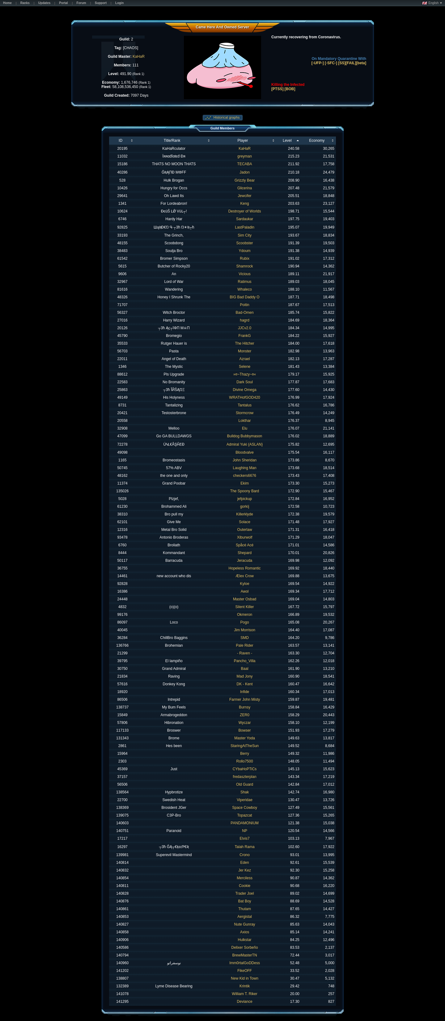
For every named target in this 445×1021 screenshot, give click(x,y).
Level (287, 140)
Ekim (244, 483)
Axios (244, 932)
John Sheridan (244, 460)
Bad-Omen (245, 312)
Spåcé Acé (244, 545)
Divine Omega (244, 390)
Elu (244, 428)
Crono (244, 855)
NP (244, 831)
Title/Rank (172, 140)
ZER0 (244, 715)
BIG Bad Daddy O (245, 297)
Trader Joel (244, 893)
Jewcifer (245, 196)
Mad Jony (245, 676)
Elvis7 (245, 838)
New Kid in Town (244, 978)
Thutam (244, 909)
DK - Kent (245, 684)
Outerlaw (244, 529)
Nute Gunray (244, 924)
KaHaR (139, 56)
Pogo (244, 622)
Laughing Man (244, 468)
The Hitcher (244, 343)
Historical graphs (226, 117)
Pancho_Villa (245, 661)
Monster (244, 351)
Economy (316, 140)
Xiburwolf (244, 537)
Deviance (244, 1001)
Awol (245, 591)
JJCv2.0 (244, 328)
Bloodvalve (244, 452)
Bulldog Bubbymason (244, 436)
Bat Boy (244, 901)
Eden (244, 862)
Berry (244, 753)
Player (243, 140)
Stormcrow (244, 413)
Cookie (244, 886)
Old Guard (244, 784)
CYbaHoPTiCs (245, 769)
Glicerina (244, 188)
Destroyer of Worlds (244, 211)
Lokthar (245, 420)
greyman (244, 156)
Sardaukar (244, 219)
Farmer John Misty (244, 699)
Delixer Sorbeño (244, 947)
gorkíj (244, 506)
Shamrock (244, 266)
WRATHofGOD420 (244, 397)
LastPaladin (244, 227)
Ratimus (245, 281)
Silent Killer (244, 607)
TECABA (244, 164)
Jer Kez (244, 870)
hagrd (244, 320)
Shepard (245, 553)
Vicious (244, 274)
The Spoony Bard (244, 491)
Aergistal (244, 916)
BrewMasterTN (244, 955)
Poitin (244, 305)
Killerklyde (244, 514)
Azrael (244, 359)
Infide (244, 692)
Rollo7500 (244, 761)
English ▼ (432, 3)
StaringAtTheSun (245, 746)
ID (120, 140)
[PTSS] (277, 89)
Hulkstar (245, 940)
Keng (244, 203)
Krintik (244, 986)
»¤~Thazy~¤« (244, 374)
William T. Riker (244, 994)
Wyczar (245, 723)
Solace (244, 522)
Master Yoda (244, 738)
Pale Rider (244, 645)
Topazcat (244, 815)
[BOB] (290, 89)
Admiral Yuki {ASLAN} (245, 444)
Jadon (244, 172)
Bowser (245, 730)
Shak (244, 792)
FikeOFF (244, 970)
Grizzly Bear (245, 180)
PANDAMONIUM (244, 823)
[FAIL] (350, 63)
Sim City (245, 235)
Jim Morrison (244, 630)
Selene (244, 366)
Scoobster (244, 243)
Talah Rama (245, 847)
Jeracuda (244, 560)
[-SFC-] (331, 63)
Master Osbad (244, 599)
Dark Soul (244, 382)
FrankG (245, 336)
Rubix (244, 258)
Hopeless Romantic (245, 568)
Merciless (244, 878)
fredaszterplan (244, 777)
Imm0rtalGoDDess (244, 963)
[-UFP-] (318, 63)
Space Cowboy (244, 807)
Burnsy (244, 707)
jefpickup (244, 499)
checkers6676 (244, 475)
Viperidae (244, 800)
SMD (244, 638)
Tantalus (245, 405)
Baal (244, 668)
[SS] (341, 63)
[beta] (361, 63)
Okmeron (244, 614)
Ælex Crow (244, 576)
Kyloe (244, 584)
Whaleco (244, 289)
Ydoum (245, 251)
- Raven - (244, 653)
